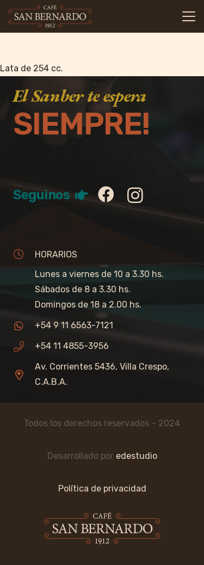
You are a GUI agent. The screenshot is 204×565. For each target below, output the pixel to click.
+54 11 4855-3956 (72, 346)
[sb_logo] (50, 16)
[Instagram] (135, 195)
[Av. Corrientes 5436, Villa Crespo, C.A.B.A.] (24, 375)
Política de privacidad (102, 488)
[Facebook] (106, 194)
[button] (188, 16)
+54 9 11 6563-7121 (74, 325)
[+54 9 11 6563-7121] (24, 326)
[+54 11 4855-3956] (24, 346)
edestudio (136, 456)
